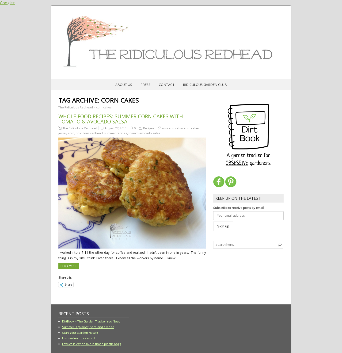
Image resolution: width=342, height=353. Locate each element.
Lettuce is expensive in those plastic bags (91, 344)
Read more (69, 266)
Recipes (148, 128)
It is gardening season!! (78, 338)
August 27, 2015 (115, 128)
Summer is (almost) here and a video (88, 327)
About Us (123, 84)
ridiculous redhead (89, 133)
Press (145, 84)
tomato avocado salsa (144, 133)
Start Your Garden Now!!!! (80, 332)
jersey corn (66, 133)
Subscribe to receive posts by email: (238, 208)
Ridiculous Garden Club (205, 84)
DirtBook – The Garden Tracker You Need (91, 321)
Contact (167, 84)
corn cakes (192, 128)
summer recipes (115, 133)
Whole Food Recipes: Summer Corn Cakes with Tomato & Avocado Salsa (120, 119)
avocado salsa (172, 128)
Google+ (7, 2)
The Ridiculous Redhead (80, 128)
